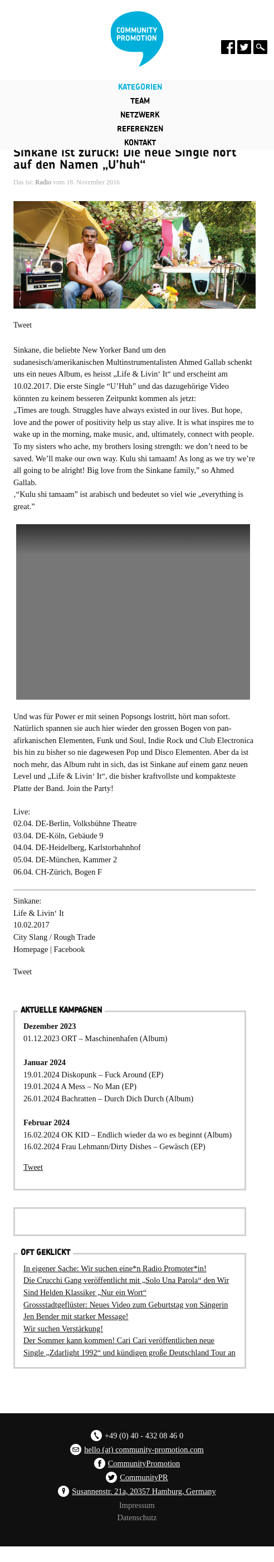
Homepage (31, 949)
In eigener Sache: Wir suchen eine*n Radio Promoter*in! (115, 1268)
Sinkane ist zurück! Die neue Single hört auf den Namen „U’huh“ (124, 159)
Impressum (137, 1505)
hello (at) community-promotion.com (144, 1449)
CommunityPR (144, 1477)
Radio (43, 182)
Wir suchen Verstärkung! (63, 1328)
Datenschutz (136, 1517)
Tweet (22, 325)
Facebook (69, 949)
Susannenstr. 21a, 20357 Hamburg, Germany (144, 1491)
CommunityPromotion (144, 1463)
